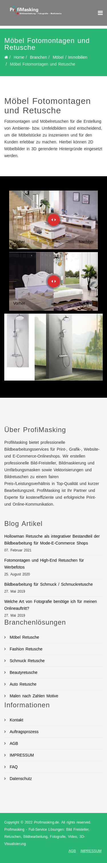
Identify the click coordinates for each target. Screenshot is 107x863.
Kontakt (15, 720)
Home (19, 57)
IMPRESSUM (21, 755)
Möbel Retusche (23, 637)
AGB (13, 743)
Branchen (38, 57)
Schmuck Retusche (26, 660)
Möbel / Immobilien (70, 57)
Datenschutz (20, 778)
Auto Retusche (22, 684)
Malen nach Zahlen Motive (33, 696)
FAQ (13, 767)
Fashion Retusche (25, 649)
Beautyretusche (22, 672)
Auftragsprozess (23, 731)
